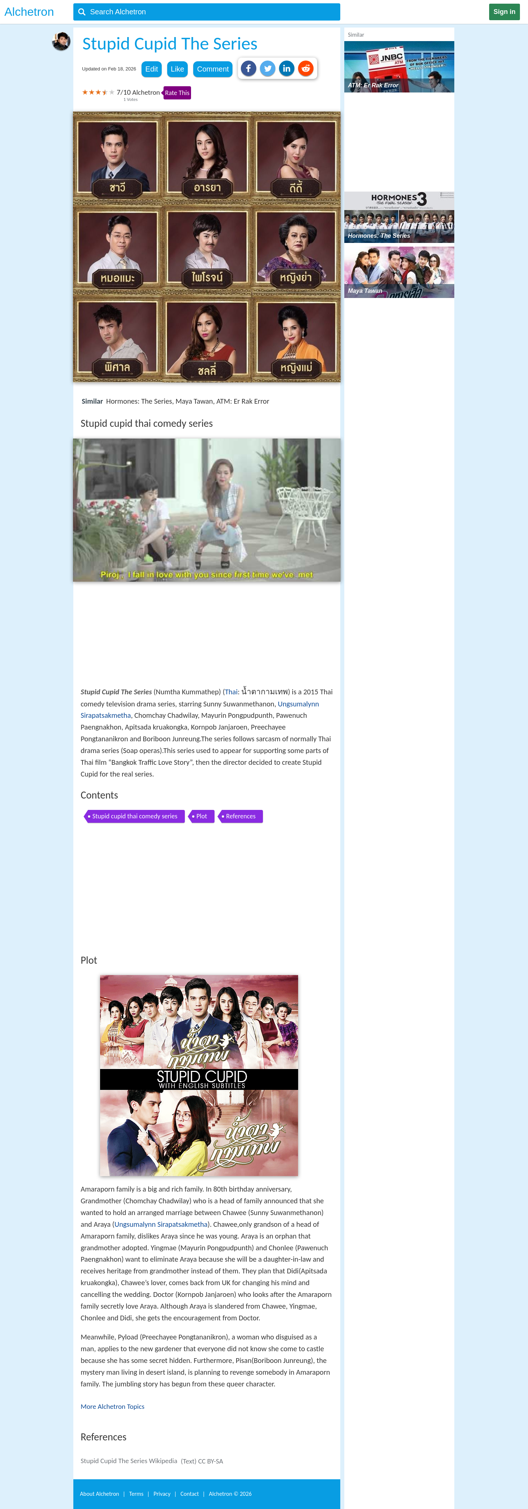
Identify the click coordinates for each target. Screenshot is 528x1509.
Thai (231, 691)
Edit (151, 69)
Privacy (162, 1493)
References (241, 816)
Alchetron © (230, 1493)
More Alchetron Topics (112, 1406)
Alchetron (29, 11)
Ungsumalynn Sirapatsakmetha (161, 1224)
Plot (202, 816)
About (99, 1493)
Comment (213, 69)
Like (177, 69)
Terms (136, 1493)
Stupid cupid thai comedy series (134, 816)
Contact (189, 1493)
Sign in (505, 11)
